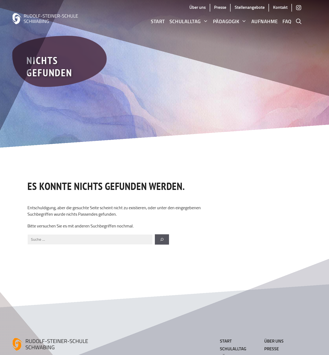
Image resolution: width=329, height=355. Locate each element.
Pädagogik (230, 21)
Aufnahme (264, 21)
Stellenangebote (250, 7)
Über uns (197, 7)
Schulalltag (188, 21)
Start (158, 21)
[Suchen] (162, 239)
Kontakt (280, 7)
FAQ (286, 21)
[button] (298, 21)
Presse (220, 7)
